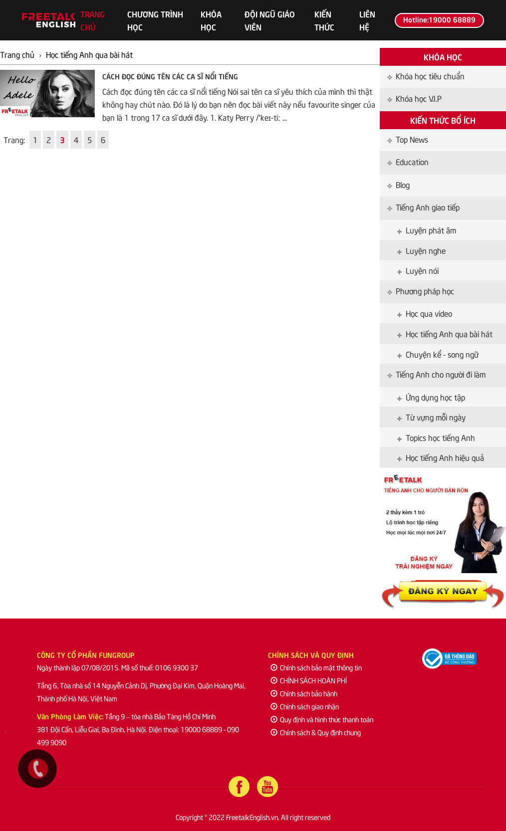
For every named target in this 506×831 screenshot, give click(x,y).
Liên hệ (367, 20)
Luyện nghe (421, 249)
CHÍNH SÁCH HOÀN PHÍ (308, 680)
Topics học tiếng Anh (436, 436)
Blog (398, 184)
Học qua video (424, 312)
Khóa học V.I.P (414, 97)
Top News (407, 138)
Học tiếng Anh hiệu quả (440, 456)
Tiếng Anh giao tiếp (423, 206)
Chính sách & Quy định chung (315, 732)
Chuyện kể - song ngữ (438, 353)
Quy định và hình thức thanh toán (321, 719)
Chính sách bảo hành (303, 693)
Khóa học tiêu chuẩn (426, 75)
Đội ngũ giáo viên (270, 20)
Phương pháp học (420, 290)
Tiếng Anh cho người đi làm (436, 373)
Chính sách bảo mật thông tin (316, 667)
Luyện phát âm (426, 229)
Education (408, 161)
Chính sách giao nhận (304, 706)
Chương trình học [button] (155, 20)
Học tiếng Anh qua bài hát (445, 333)
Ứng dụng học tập (431, 396)
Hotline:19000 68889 (439, 19)
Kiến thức (324, 20)
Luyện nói (418, 269)
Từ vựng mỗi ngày (431, 416)
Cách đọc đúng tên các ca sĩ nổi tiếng (170, 76)
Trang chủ (92, 20)
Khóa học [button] (211, 20)
